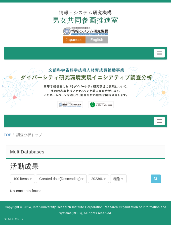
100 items (22, 179)
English (97, 40)
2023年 (98, 179)
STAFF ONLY (14, 219)
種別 (118, 179)
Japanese (74, 40)
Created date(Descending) (61, 179)
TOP (8, 135)
